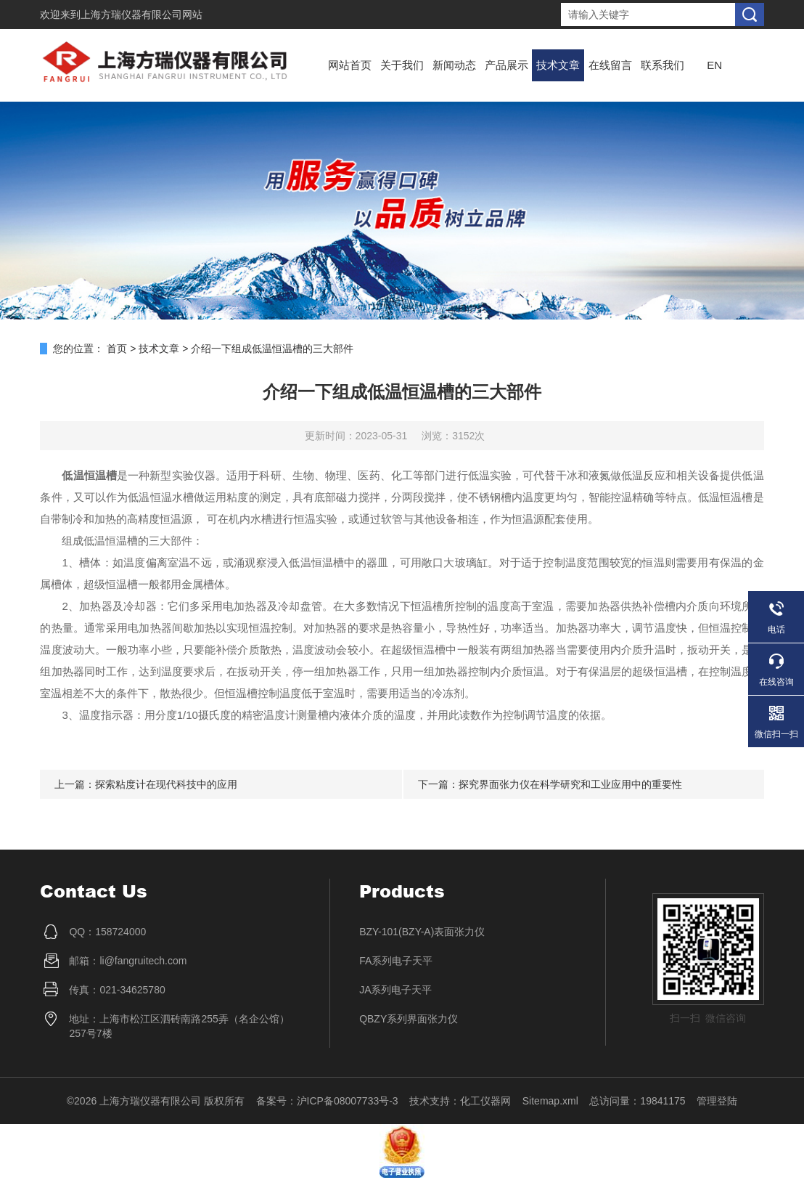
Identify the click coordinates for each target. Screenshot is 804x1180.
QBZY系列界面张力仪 (408, 1019)
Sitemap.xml (550, 1101)
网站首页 (350, 65)
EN (714, 65)
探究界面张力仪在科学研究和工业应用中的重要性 (570, 784)
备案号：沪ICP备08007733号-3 (327, 1101)
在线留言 (610, 65)
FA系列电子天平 (395, 961)
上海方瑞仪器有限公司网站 (141, 14)
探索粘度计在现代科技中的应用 (166, 784)
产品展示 (506, 65)
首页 (117, 348)
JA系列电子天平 (395, 990)
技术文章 (558, 65)
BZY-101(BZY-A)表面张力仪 (422, 931)
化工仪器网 (485, 1101)
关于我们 (402, 65)
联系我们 (662, 65)
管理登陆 (717, 1101)
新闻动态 (454, 65)
